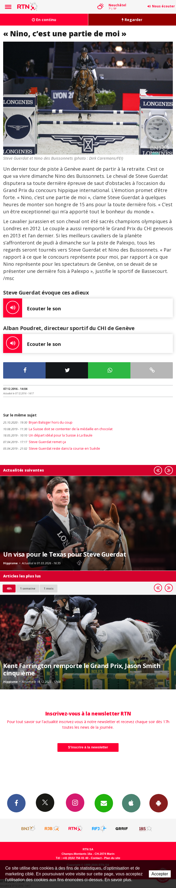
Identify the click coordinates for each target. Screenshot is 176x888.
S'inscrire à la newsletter (88, 747)
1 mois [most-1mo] (48, 588)
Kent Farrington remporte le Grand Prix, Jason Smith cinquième (81, 669)
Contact (96, 858)
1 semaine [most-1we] (27, 588)
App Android (158, 803)
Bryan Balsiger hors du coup (37, 422)
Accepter (159, 874)
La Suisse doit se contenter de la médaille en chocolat (58, 429)
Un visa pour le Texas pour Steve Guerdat (64, 554)
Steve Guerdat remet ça (34, 442)
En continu (44, 19)
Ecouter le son (32, 307)
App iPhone (131, 803)
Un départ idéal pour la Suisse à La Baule (47, 435)
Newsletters (104, 803)
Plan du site (112, 858)
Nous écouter (163, 6)
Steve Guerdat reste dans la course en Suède (51, 448)
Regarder (132, 19)
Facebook (16, 803)
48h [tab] (9, 588)
